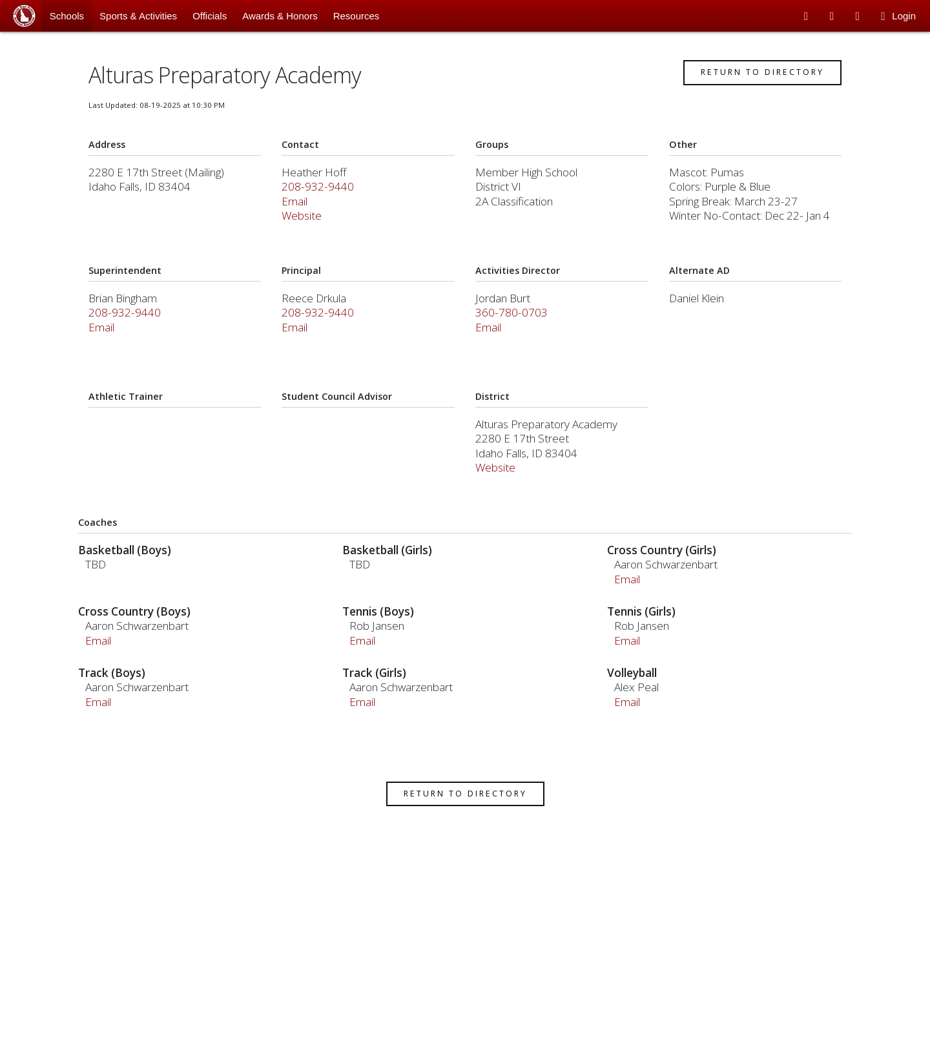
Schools (67, 15)
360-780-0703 (511, 329)
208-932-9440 (323, 203)
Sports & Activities (138, 15)
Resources (356, 15)
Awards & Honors (279, 15)
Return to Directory (753, 88)
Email (300, 217)
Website (307, 232)
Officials (209, 15)
